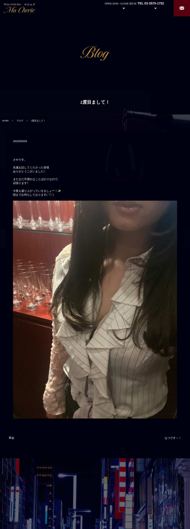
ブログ (20, 120)
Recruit (159, 7)
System (120, 7)
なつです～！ (173, 437)
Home (90, 7)
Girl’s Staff (138, 7)
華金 (11, 437)
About (104, 7)
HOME (5, 120)
